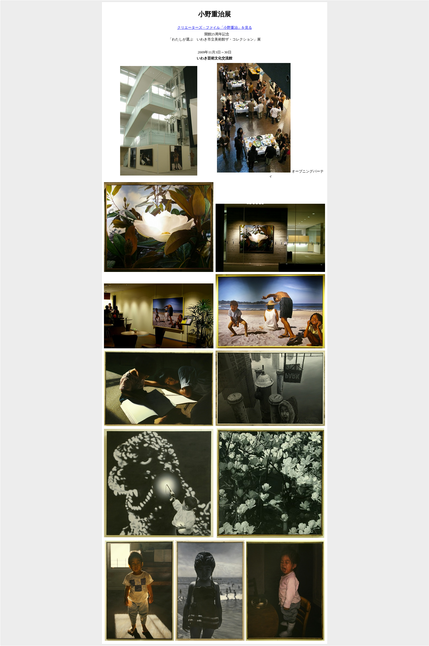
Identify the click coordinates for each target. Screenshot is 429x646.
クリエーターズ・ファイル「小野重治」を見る (214, 27)
